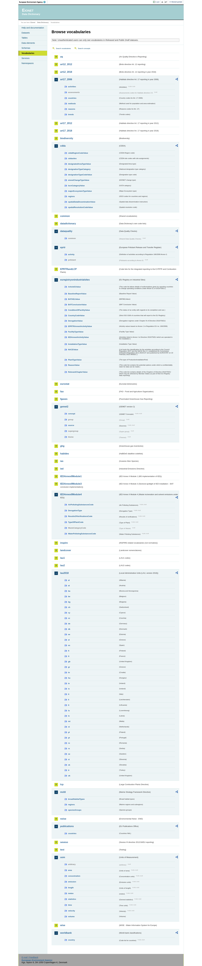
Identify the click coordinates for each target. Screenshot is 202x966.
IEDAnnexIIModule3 (71, 484)
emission (72, 882)
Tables (25, 38)
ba (69, 591)
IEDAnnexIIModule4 (71, 494)
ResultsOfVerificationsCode (80, 516)
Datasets (26, 33)
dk (69, 629)
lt (68, 705)
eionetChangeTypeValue (78, 180)
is (69, 689)
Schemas (26, 48)
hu (69, 678)
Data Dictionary (43, 22)
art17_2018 (66, 130)
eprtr (62, 247)
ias (61, 461)
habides (64, 453)
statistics (72, 899)
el (69, 640)
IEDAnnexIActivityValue (78, 337)
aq (61, 56)
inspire (64, 543)
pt (69, 738)
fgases (64, 399)
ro (69, 743)
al (69, 580)
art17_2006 (66, 79)
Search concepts (84, 48)
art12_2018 (66, 72)
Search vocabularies (63, 48)
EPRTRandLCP (68, 269)
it (68, 694)
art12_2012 (66, 64)
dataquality (66, 231)
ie (69, 683)
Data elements (28, 43)
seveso (64, 842)
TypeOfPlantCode (75, 522)
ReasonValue (74, 365)
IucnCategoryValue (76, 186)
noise (63, 819)
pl (69, 732)
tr (68, 770)
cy (69, 613)
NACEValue (73, 349)
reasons (71, 109)
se (69, 754)
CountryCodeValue (76, 315)
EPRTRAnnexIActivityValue (80, 326)
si (69, 759)
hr (69, 672)
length (71, 888)
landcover (65, 550)
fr (68, 656)
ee (69, 634)
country (71, 940)
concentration (74, 876)
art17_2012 (66, 123)
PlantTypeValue (75, 360)
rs (69, 748)
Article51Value (74, 287)
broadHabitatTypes (76, 799)
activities (72, 87)
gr (69, 667)
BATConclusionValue (77, 305)
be (69, 596)
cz (69, 618)
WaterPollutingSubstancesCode (82, 534)
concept (71, 414)
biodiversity (66, 138)
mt (69, 721)
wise (62, 925)
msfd (63, 792)
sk (69, 765)
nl (69, 727)
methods (72, 103)
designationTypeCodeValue (80, 175)
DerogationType (75, 510)
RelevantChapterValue (77, 372)
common (65, 216)
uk (69, 776)
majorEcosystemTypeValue (80, 191)
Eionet (32, 22)
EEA (33, 2)
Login (158, 2)
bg (69, 602)
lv (69, 716)
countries (72, 98)
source (71, 425)
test (62, 849)
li (68, 700)
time (70, 905)
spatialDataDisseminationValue (81, 202)
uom (62, 857)
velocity (71, 911)
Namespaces (28, 63)
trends (71, 114)
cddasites (72, 158)
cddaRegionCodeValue (78, 153)
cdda (63, 146)
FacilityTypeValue (75, 332)
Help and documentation (33, 28)
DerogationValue (75, 321)
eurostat (64, 384)
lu (69, 710)
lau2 (62, 565)
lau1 (62, 558)
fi (68, 651)
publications (67, 826)
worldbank (66, 933)
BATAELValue (74, 299)
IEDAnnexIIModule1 (71, 476)
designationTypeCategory (79, 169)
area (70, 870)
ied (62, 468)
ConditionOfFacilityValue (79, 310)
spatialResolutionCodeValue (80, 207)
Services (25, 58)
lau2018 (64, 573)
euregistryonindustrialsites (75, 280)
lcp (62, 784)
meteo (71, 893)
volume (71, 916)
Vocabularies (28, 53)
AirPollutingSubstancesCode (80, 505)
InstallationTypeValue (77, 344)
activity (71, 254)
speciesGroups (74, 810)
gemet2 (64, 406)
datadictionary (68, 223)
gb (69, 661)
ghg (62, 446)
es (69, 645)
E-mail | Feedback (30, 957)
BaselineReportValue (77, 294)
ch (69, 607)
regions (71, 196)
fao (62, 391)
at (69, 585)
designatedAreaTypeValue (79, 164)
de (69, 624)
